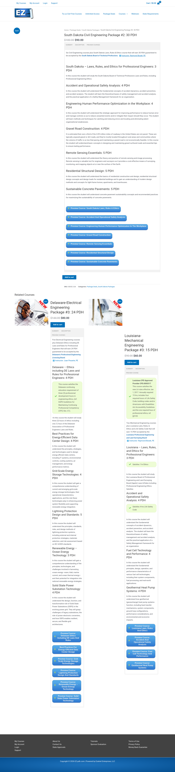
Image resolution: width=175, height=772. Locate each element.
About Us (56, 741)
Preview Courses (93, 44)
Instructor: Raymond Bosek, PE (134, 56)
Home (66, 30)
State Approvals (59, 747)
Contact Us (57, 744)
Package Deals (75, 30)
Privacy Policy (134, 744)
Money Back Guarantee (138, 747)
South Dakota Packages (92, 30)
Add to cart (69, 277)
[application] (126, 14)
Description (79, 44)
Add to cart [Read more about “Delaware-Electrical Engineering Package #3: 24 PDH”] (58, 325)
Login (45, 3)
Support (54, 3)
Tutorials (94, 741)
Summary (69, 44)
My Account (34, 3)
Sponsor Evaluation (98, 744)
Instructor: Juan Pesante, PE (66, 361)
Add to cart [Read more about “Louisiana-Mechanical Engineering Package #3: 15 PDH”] (132, 364)
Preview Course (132, 375)
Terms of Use (134, 741)
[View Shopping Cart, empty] (152, 3)
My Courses (21, 3)
